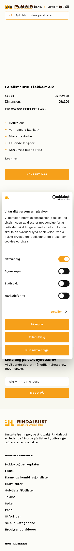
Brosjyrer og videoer (20, 529)
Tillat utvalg (37, 337)
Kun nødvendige (37, 350)
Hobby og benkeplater (22, 464)
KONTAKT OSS (37, 174)
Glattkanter (13, 484)
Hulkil (9, 471)
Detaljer (56, 311)
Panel (9, 510)
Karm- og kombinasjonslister (27, 477)
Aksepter (37, 324)
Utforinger (13, 516)
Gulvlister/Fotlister (19, 490)
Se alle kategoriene (20, 523)
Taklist (10, 497)
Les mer (11, 158)
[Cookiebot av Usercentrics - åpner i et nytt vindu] (52, 197)
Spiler (9, 503)
